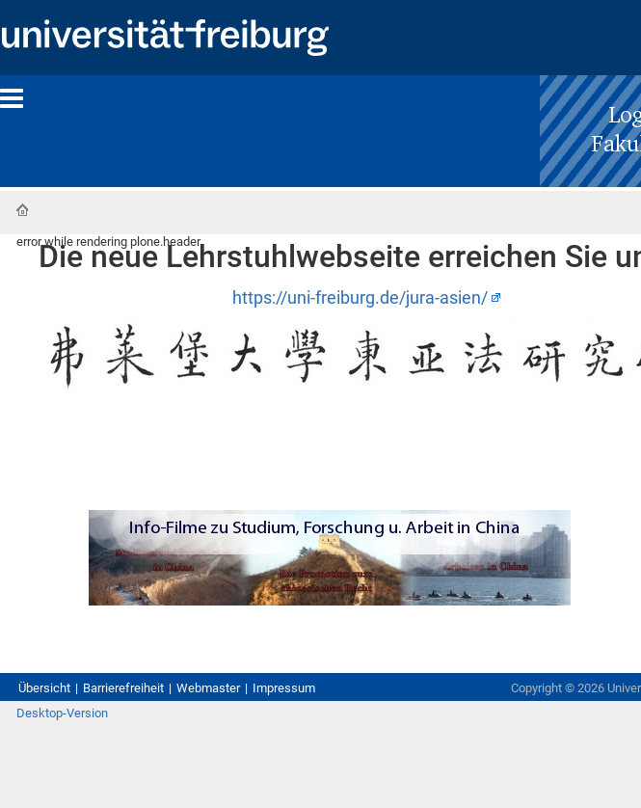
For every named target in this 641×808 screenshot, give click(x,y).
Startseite (22, 210)
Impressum (284, 688)
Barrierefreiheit (123, 688)
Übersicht (44, 688)
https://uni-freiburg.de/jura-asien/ (360, 297)
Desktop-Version (62, 713)
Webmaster (208, 688)
